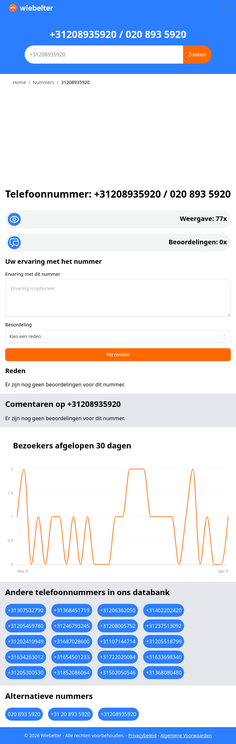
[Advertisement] (118, 134)
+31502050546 (118, 672)
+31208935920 (118, 714)
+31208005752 (118, 625)
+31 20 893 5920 (70, 714)
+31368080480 (163, 672)
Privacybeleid (142, 735)
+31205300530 (25, 672)
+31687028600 (72, 641)
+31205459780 (25, 625)
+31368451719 (72, 610)
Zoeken (197, 54)
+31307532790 (25, 610)
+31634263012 (25, 657)
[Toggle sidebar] (223, 7)
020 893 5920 (24, 714)
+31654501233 (72, 657)
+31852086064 (72, 672)
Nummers (43, 82)
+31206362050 (118, 610)
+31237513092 (163, 625)
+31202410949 (25, 641)
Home (19, 82)
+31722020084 (118, 657)
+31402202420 (163, 610)
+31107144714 (118, 641)
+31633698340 (163, 657)
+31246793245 (72, 625)
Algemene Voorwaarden (186, 735)
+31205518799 (163, 641)
